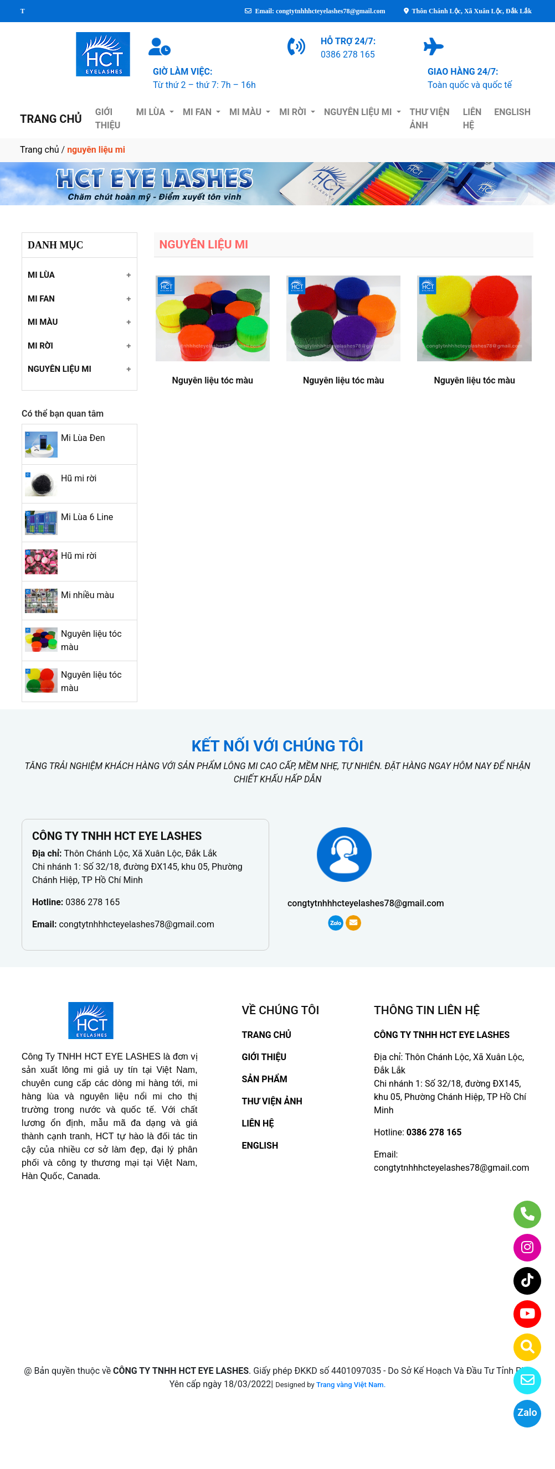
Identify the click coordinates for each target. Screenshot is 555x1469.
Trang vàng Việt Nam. (351, 1384)
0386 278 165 (92, 902)
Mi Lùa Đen (83, 438)
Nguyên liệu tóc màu (212, 380)
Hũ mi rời (78, 478)
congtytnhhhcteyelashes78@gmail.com (136, 924)
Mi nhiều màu (87, 595)
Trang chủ (39, 149)
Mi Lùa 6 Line (87, 517)
